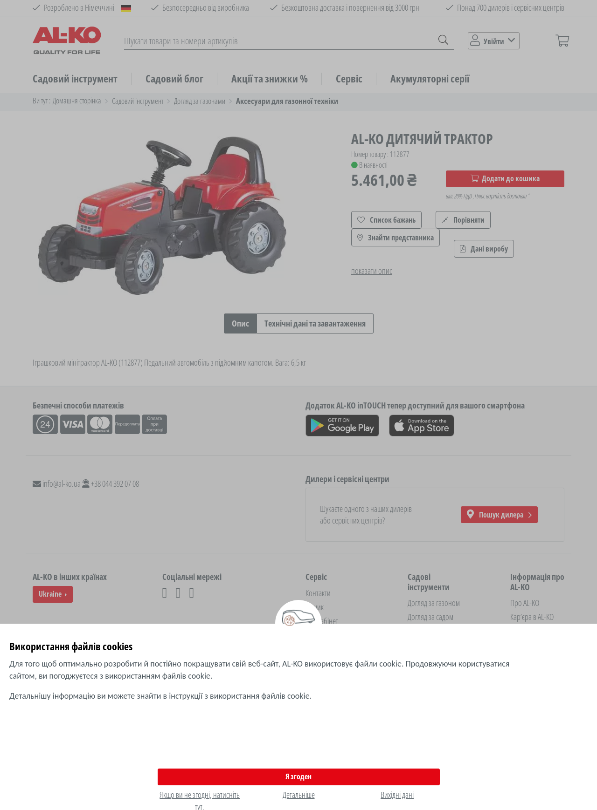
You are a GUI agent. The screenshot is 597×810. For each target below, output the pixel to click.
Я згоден (298, 776)
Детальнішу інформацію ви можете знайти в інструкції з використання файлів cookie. (160, 696)
